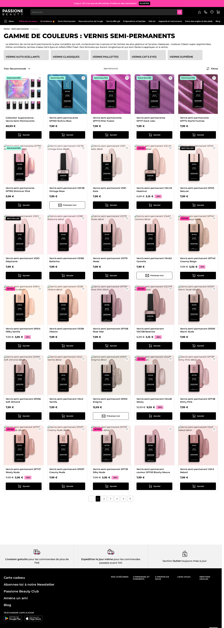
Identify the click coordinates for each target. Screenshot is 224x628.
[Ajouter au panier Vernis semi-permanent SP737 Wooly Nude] (24, 486)
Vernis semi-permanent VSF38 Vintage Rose (66, 190)
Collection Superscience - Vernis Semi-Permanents (20, 119)
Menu (9, 21)
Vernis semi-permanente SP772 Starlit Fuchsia (194, 119)
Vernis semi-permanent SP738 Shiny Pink (197, 400)
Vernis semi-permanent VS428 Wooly (154, 400)
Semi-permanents (20, 29)
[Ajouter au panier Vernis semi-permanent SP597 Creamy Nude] (67, 486)
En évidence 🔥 (47, 21)
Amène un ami (16, 598)
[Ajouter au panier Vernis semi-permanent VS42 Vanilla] (67, 416)
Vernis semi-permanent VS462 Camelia (154, 260)
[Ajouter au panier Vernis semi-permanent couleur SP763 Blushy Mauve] (154, 486)
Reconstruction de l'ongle (90, 21)
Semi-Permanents (66, 21)
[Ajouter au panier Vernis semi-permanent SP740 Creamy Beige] (198, 275)
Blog (218, 21)
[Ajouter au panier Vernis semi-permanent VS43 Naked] (198, 486)
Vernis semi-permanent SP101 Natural (197, 190)
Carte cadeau (14, 578)
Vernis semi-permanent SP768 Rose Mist (110, 330)
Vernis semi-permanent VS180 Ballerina (66, 260)
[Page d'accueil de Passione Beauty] (14, 12)
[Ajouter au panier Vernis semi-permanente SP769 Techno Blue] (67, 135)
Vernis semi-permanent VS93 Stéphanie (22, 260)
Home (7, 29)
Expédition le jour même (97, 559)
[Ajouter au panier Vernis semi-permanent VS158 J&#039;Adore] (67, 346)
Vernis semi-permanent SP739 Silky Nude (110, 471)
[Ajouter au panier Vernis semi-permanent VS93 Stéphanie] (24, 275)
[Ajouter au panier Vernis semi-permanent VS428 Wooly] (154, 416)
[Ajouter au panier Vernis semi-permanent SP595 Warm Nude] (198, 346)
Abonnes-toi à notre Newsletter (29, 584)
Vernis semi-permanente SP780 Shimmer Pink (20, 190)
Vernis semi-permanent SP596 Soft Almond (23, 400)
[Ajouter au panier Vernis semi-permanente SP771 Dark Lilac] (154, 135)
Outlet (176, 560)
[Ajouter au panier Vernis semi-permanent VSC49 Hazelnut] (154, 205)
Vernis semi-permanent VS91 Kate (109, 190)
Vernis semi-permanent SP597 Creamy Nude (66, 471)
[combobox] (108, 12)
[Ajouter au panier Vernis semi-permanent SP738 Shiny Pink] (198, 416)
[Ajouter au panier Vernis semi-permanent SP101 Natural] (198, 205)
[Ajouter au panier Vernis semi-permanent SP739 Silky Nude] (111, 486)
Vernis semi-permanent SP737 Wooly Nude (23, 471)
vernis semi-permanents (37, 44)
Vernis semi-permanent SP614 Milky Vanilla (23, 330)
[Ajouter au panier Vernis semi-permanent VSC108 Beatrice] (154, 346)
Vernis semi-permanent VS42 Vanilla (66, 400)
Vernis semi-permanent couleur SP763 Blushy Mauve (153, 471)
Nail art (152, 21)
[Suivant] (130, 499)
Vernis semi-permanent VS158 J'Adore (66, 330)
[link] (91, 499)
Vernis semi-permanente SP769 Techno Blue (63, 119)
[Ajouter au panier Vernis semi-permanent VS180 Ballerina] (67, 275)
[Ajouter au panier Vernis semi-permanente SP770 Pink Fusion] (111, 135)
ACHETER (144, 3)
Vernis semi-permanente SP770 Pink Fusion (107, 119)
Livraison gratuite (16, 559)
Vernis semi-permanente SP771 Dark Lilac (151, 119)
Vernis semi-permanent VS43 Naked (197, 471)
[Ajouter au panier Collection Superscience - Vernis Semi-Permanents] (24, 135)
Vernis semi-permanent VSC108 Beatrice (150, 330)
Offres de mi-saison (28, 21)
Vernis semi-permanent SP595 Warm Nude (197, 330)
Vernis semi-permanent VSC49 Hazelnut (154, 190)
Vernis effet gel (113, 21)
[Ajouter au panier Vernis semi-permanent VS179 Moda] (111, 275)
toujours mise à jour (194, 560)
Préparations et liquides (134, 21)
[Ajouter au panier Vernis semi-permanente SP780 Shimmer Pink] (24, 205)
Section (167, 560)
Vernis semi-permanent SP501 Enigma (110, 400)
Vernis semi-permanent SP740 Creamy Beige (197, 260)
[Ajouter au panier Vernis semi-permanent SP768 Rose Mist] (111, 346)
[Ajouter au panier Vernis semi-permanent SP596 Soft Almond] (24, 416)
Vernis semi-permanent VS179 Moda (110, 260)
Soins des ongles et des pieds (199, 21)
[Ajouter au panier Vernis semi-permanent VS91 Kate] (111, 205)
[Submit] (181, 12)
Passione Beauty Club (21, 591)
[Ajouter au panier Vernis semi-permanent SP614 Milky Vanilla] (24, 346)
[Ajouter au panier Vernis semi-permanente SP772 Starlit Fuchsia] (198, 135)
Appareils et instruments (170, 21)
